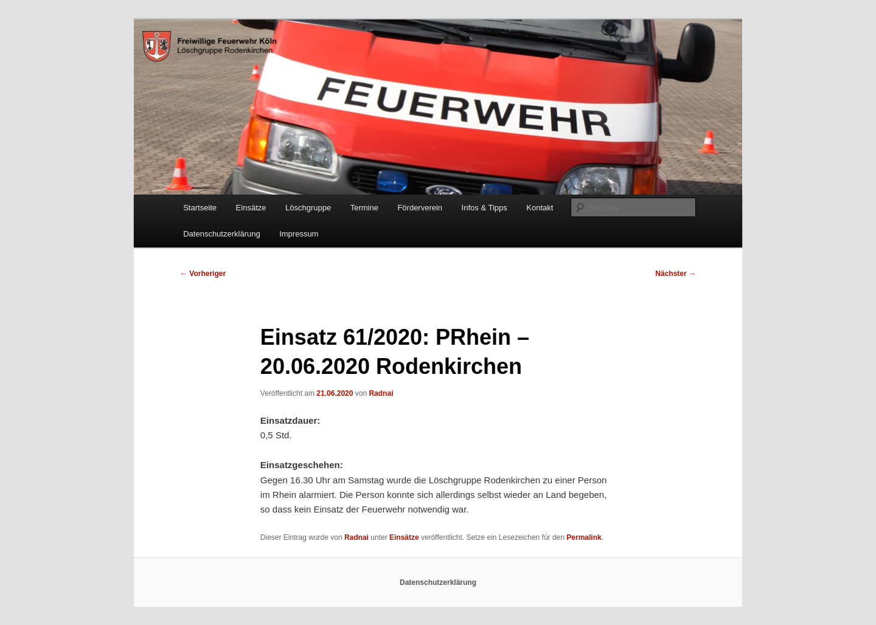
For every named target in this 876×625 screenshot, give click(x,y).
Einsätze (251, 207)
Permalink (583, 537)
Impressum (298, 233)
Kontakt (539, 207)
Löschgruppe (308, 207)
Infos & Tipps (484, 207)
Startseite (200, 207)
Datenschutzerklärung (221, 233)
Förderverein (419, 207)
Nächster (675, 273)
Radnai (381, 393)
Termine (364, 207)
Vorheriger (203, 273)
